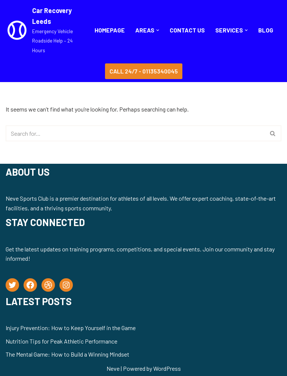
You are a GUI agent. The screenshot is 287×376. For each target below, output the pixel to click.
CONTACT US (187, 30)
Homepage (110, 30)
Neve (113, 368)
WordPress (167, 368)
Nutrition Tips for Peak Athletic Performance (61, 341)
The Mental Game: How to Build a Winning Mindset (67, 354)
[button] (157, 30)
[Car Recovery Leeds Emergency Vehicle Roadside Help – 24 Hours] (44, 30)
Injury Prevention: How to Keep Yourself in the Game (71, 327)
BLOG (265, 30)
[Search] (135, 133)
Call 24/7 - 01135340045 (143, 71)
